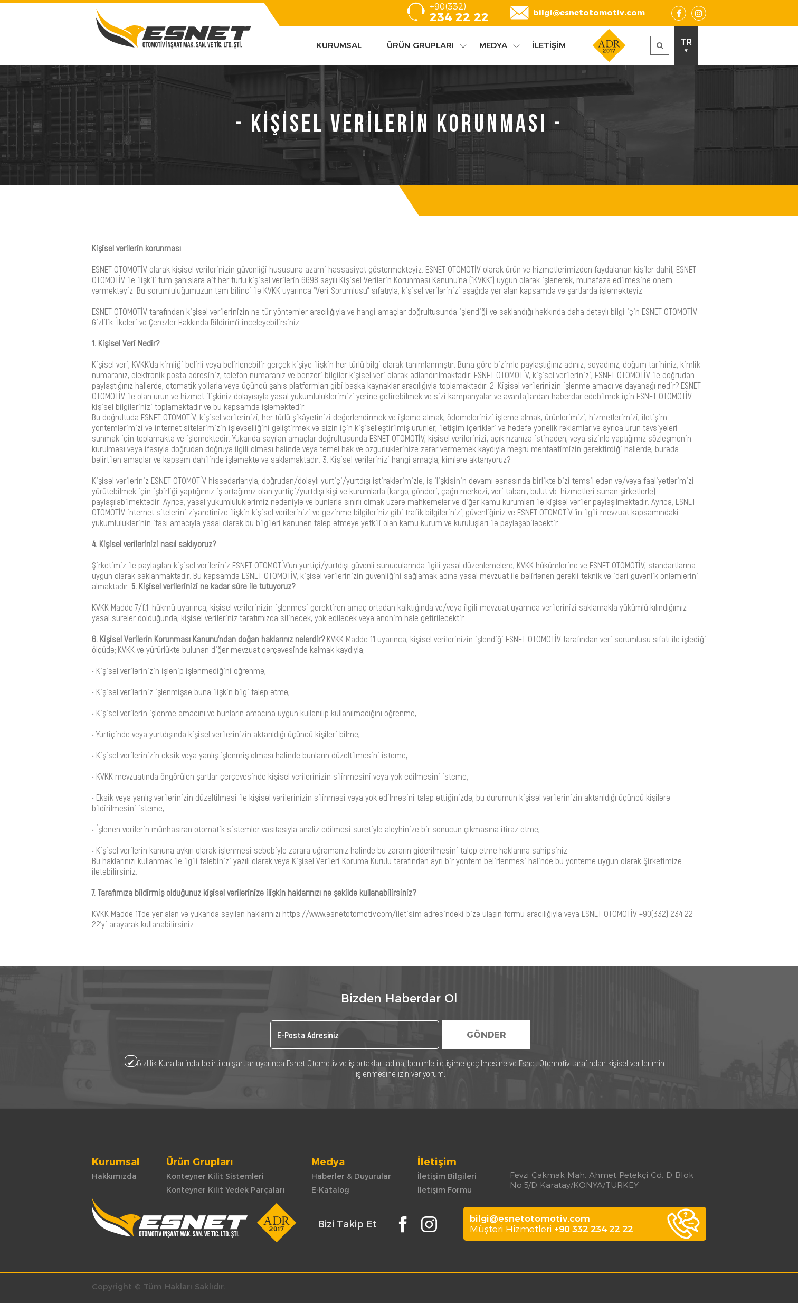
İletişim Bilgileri (447, 1176)
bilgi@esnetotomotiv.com (589, 12)
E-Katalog (330, 1190)
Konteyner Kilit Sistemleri (215, 1176)
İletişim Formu (444, 1190)
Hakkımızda (114, 1176)
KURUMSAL (339, 45)
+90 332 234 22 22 (593, 1229)
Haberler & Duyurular (351, 1176)
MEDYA (493, 45)
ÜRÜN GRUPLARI (420, 45)
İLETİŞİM (549, 45)
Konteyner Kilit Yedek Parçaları (225, 1190)
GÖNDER (486, 1035)
